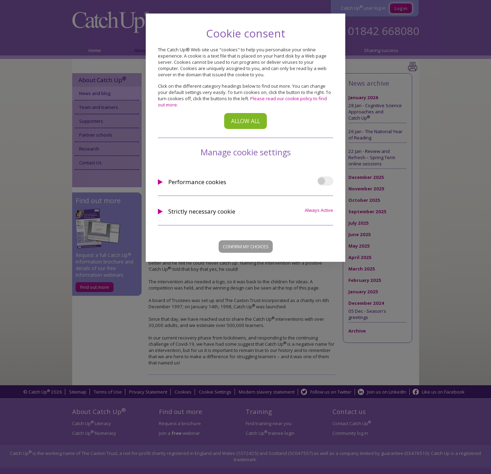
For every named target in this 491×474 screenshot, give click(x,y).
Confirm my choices (246, 246)
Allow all (245, 121)
